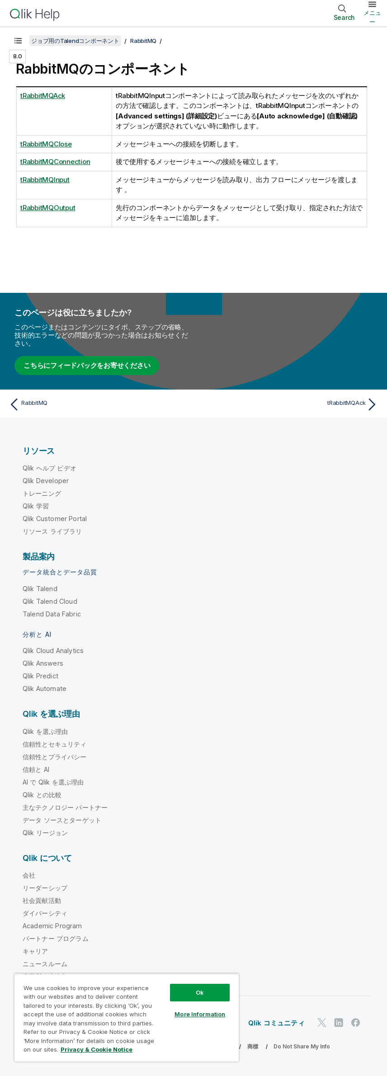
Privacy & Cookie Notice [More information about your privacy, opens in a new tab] (96, 1049)
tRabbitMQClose (46, 144)
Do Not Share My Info (302, 1046)
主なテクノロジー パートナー (65, 807)
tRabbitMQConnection (55, 161)
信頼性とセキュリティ (55, 744)
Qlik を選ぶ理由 (45, 731)
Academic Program (52, 926)
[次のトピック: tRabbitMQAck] (288, 404)
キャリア (35, 951)
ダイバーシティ (45, 913)
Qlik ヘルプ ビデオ (49, 468)
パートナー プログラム (56, 938)
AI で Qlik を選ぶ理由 (53, 782)
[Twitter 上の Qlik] (322, 1022)
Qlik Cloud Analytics (53, 650)
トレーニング (42, 493)
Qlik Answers (43, 663)
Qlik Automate (44, 688)
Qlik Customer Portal (55, 518)
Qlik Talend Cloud (50, 601)
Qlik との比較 (42, 795)
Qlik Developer (46, 480)
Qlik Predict (40, 676)
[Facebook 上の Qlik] (356, 1022)
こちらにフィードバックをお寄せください (87, 365)
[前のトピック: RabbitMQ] (98, 404)
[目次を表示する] (18, 40)
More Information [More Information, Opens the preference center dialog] (200, 1014)
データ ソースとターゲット (62, 820)
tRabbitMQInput (45, 179)
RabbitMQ (143, 40)
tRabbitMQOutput (47, 207)
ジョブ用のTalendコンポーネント (75, 40)
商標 (252, 1046)
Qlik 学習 (36, 506)
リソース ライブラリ (52, 531)
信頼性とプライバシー (55, 757)
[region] (126, 1017)
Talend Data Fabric (52, 614)
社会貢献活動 (42, 900)
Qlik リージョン (45, 832)
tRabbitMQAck (42, 95)
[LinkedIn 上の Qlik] (338, 1022)
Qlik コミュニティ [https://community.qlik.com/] (276, 1023)
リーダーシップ (45, 888)
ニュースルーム (45, 964)
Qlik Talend (40, 588)
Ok (200, 992)
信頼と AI (36, 769)
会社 (29, 875)
